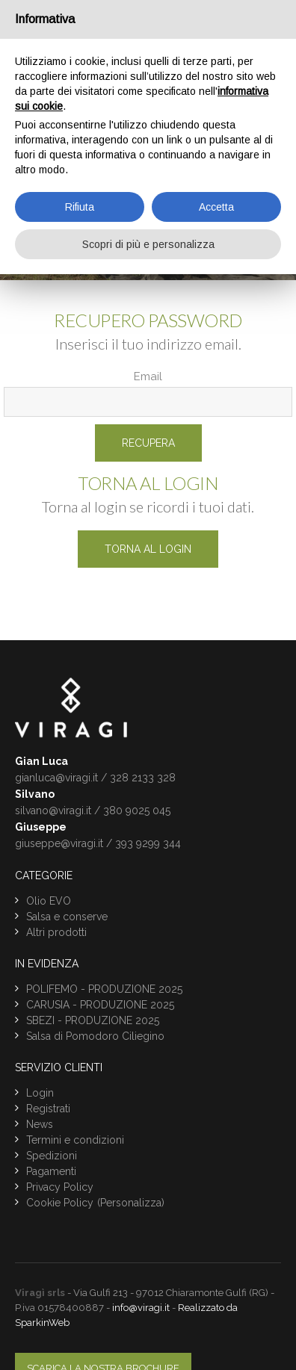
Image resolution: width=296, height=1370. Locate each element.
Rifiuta (79, 207)
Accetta (216, 207)
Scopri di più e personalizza (148, 244)
